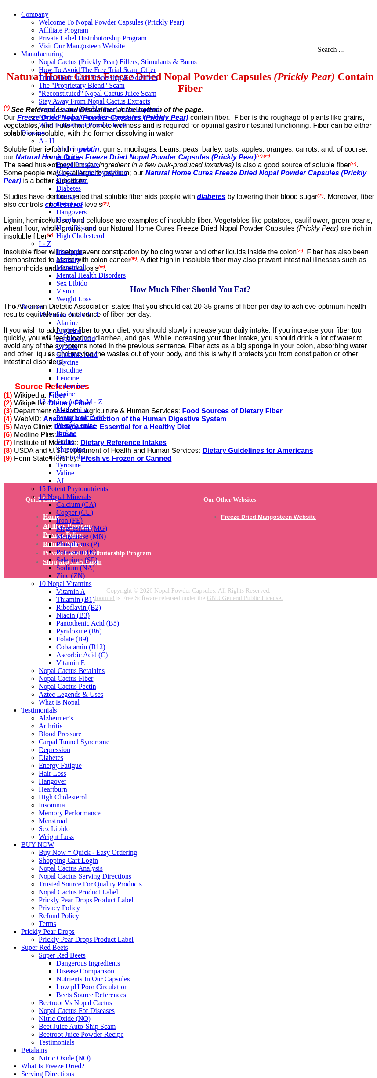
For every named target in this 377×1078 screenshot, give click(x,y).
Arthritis (68, 156)
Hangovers (71, 212)
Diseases (33, 133)
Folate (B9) (72, 639)
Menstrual (70, 267)
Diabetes (68, 188)
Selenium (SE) (77, 560)
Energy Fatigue (60, 765)
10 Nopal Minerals (65, 496)
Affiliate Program (63, 30)
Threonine (70, 449)
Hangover (52, 781)
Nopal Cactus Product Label (78, 892)
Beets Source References (91, 994)
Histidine (69, 370)
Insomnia (69, 251)
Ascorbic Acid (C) (82, 654)
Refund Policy (59, 915)
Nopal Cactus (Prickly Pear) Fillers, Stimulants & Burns (118, 61)
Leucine (67, 378)
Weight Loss (73, 299)
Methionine (72, 409)
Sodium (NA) (75, 568)
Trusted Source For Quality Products (90, 884)
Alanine (67, 322)
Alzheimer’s (73, 148)
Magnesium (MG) (81, 528)
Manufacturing (42, 54)
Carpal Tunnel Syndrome (91, 172)
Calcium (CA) (76, 504)
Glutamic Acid (77, 354)
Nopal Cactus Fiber (66, 678)
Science (32, 307)
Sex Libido (71, 283)
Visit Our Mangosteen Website (82, 46)
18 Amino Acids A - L (70, 314)
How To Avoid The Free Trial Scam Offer (97, 69)
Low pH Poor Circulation (92, 987)
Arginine (68, 330)
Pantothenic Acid (80, 417)
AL (60, 481)
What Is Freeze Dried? (52, 1066)
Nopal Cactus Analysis (71, 868)
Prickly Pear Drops (48, 931)
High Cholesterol (80, 235)
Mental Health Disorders (91, 275)
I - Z (45, 243)
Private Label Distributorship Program (93, 38)
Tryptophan (72, 457)
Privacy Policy (59, 908)
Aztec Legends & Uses (71, 694)
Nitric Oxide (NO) (65, 1018)
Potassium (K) (76, 552)
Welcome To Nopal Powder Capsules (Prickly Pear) (111, 22)
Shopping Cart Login (68, 860)
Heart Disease (75, 228)
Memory (68, 259)
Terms (47, 923)
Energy (66, 196)
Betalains (34, 1050)
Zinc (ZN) (70, 575)
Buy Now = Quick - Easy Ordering (88, 852)
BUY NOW (37, 844)
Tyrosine (68, 465)
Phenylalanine (76, 425)
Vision (65, 291)
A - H (46, 141)
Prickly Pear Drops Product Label (86, 900)
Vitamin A (70, 591)
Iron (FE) (69, 520)
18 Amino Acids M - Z (70, 401)
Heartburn (70, 220)
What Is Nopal (59, 702)
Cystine (67, 346)
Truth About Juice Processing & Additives (98, 77)
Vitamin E (70, 662)
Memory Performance (70, 813)
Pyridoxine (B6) (79, 631)
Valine (65, 473)
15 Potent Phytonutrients (73, 488)
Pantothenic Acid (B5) (87, 623)
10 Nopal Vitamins (65, 583)
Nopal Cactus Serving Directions (85, 876)
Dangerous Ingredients (88, 963)
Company (34, 14)
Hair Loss (70, 204)
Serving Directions (47, 1074)
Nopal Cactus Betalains (72, 670)
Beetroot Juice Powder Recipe (81, 1034)
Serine (65, 441)
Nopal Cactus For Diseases (77, 1010)
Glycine (67, 362)
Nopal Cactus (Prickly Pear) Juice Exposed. (100, 109)
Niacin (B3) (73, 615)
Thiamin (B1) (75, 599)
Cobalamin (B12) (80, 647)
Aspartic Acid (75, 338)
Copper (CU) (74, 512)
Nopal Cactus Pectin (67, 686)
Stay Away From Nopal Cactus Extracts (94, 101)
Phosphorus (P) (77, 544)
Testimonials (39, 710)
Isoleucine (70, 386)
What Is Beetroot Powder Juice (82, 125)
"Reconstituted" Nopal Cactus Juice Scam (97, 93)
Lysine (65, 394)
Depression (72, 180)
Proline (66, 433)
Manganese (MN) (81, 536)
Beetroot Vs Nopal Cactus (75, 1002)
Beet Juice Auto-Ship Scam (77, 1026)
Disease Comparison (85, 971)
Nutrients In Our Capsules (93, 979)
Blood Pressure (77, 164)
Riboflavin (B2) (78, 607)
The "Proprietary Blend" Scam (82, 85)
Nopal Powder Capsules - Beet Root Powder (101, 117)
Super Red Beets (44, 947)
